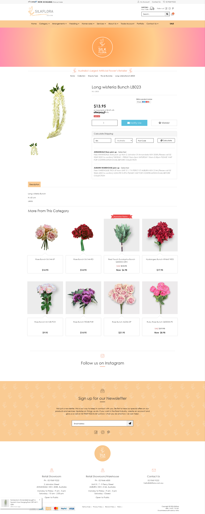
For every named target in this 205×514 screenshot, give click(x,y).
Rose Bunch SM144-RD (83, 259)
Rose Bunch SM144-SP (45, 259)
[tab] (34, 184)
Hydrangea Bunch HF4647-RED (160, 259)
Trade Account (127, 23)
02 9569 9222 (169, 1)
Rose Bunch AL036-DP (121, 322)
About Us (113, 23)
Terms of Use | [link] (87, 506)
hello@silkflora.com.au (153, 483)
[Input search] (153, 14)
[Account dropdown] (143, 2)
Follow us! (160, 8)
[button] (164, 123)
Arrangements (59, 23)
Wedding (74, 23)
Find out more (58, 2)
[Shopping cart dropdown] (172, 15)
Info (107, 112)
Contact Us (156, 2)
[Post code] (145, 140)
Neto (177, 510)
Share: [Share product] (143, 102)
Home (34, 23)
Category (44, 23)
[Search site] (167, 14)
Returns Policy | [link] (110, 506)
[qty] (102, 140)
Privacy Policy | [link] (98, 506)
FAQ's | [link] (119, 506)
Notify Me (134, 122)
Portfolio (140, 23)
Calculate (166, 140)
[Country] (123, 140)
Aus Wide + (147, 7)
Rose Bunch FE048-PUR (83, 322)
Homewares (88, 23)
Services (101, 23)
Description (34, 184)
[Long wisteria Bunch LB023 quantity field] (105, 123)
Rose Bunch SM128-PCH (45, 322)
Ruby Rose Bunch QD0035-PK (160, 322)
